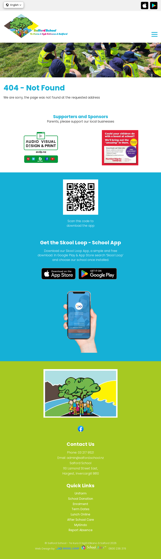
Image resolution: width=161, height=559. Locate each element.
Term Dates (80, 509)
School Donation (80, 499)
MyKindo (80, 525)
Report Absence (81, 530)
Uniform (81, 493)
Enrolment (80, 504)
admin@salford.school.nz (85, 458)
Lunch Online (80, 514)
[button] (13, 5)
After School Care (80, 520)
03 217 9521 (86, 452)
